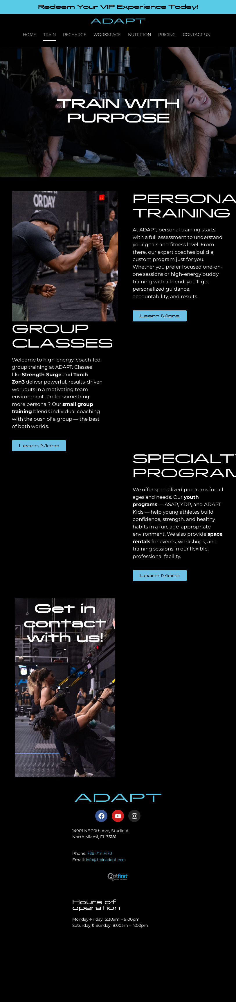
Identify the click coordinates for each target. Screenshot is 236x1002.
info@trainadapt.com (106, 859)
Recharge (74, 34)
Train (49, 34)
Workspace (107, 34)
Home (29, 34)
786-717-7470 (99, 853)
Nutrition (139, 34)
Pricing (167, 34)
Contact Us (196, 34)
